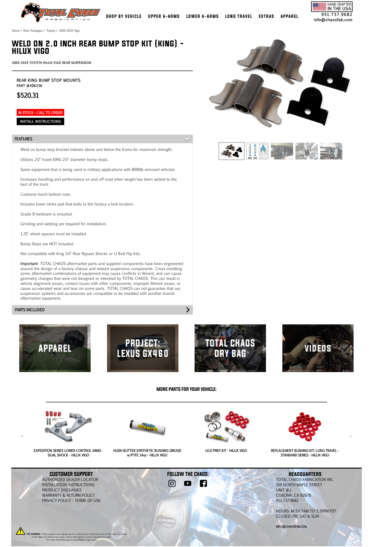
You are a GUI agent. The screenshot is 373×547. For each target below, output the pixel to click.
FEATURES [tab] (23, 138)
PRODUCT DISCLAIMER (62, 489)
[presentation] (22, 436)
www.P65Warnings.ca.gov (85, 539)
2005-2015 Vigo (69, 30)
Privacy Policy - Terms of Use (71, 500)
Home (15, 30)
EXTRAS (266, 16)
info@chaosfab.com (333, 19)
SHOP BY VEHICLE (124, 16)
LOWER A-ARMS (202, 16)
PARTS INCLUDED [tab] (30, 309)
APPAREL (290, 16)
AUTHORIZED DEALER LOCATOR (70, 479)
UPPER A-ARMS (164, 16)
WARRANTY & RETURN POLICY (68, 495)
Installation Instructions (68, 484)
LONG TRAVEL (238, 16)
